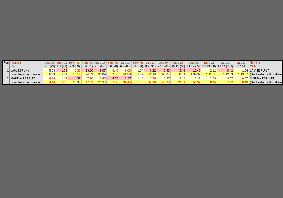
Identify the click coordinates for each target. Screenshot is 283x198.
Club (13, 66)
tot (53, 62)
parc (48, 62)
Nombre (15, 62)
